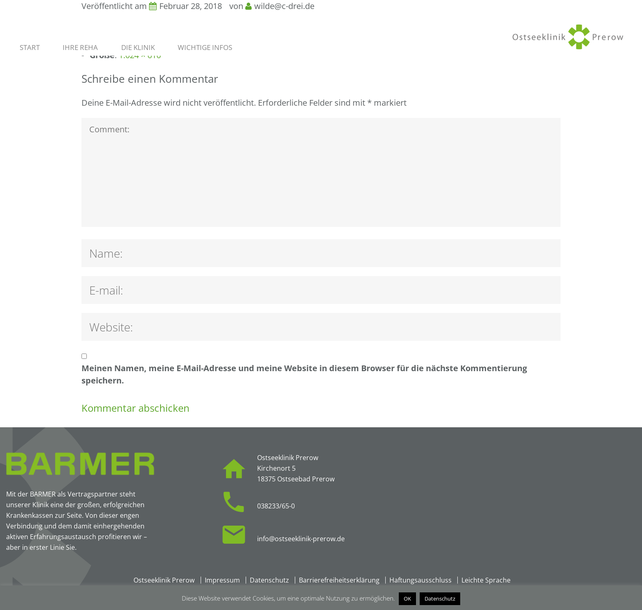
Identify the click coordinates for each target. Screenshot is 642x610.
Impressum (222, 580)
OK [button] (407, 598)
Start (30, 47)
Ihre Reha (80, 47)
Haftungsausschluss (420, 580)
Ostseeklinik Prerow (163, 580)
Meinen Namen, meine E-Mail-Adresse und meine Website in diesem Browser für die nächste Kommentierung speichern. (304, 374)
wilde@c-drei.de (284, 5)
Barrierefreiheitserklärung (339, 580)
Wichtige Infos (205, 47)
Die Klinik (138, 47)
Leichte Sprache (486, 580)
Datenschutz (269, 580)
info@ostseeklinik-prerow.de (301, 538)
